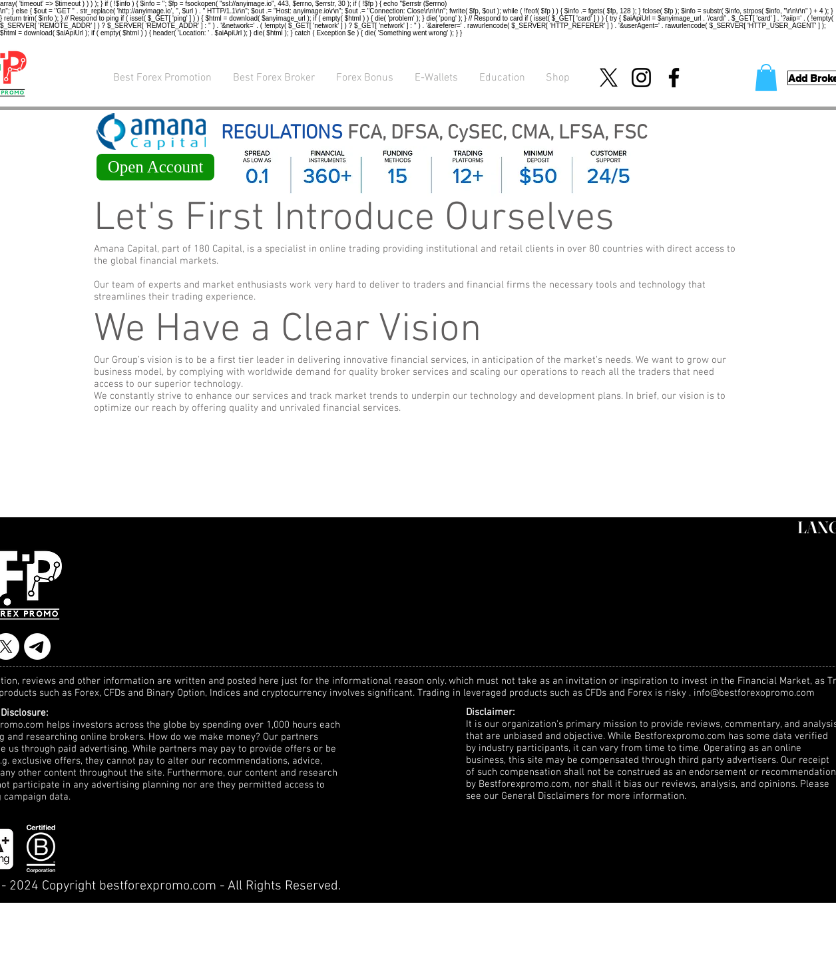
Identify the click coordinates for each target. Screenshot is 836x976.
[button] (766, 77)
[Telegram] (37, 646)
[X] (609, 78)
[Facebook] (674, 78)
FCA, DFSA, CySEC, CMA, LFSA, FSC (434, 133)
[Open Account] (155, 167)
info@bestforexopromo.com (754, 693)
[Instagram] (641, 78)
